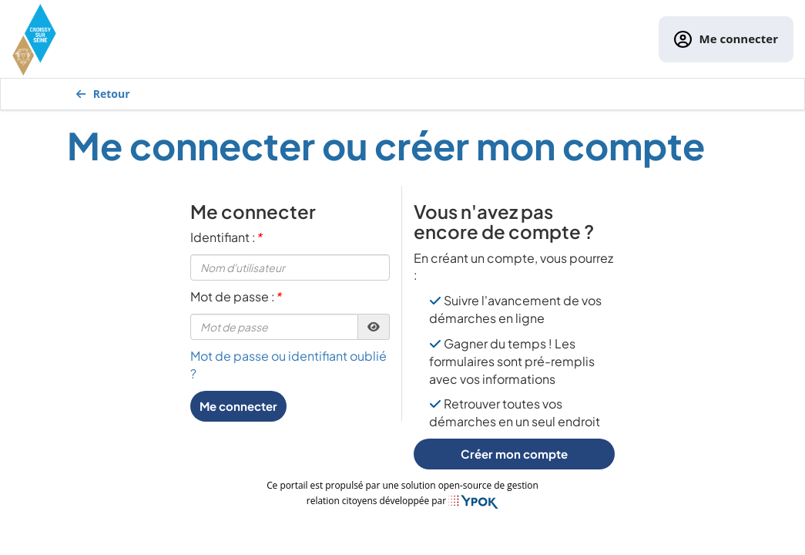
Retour (103, 93)
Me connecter (726, 40)
